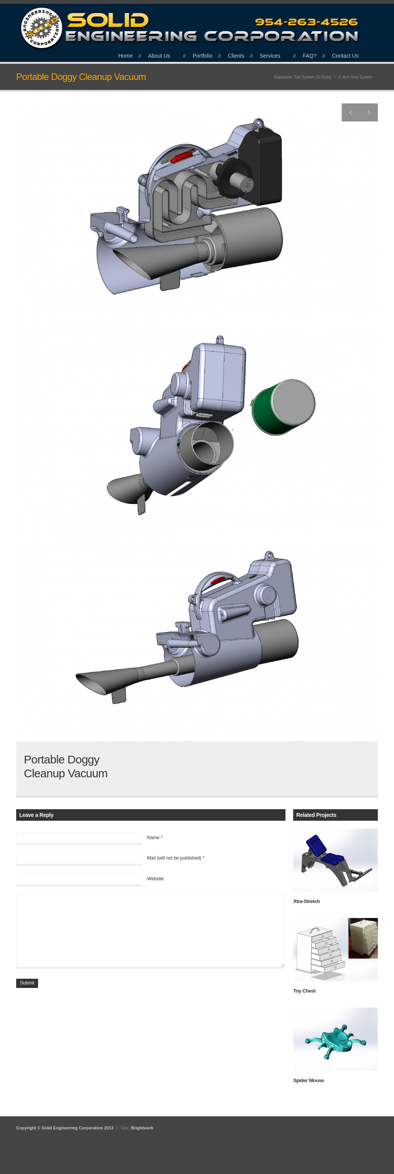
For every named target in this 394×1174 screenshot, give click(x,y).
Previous (351, 112)
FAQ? (310, 56)
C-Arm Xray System (355, 77)
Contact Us (345, 56)
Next (369, 112)
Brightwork (142, 1128)
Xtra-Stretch (306, 901)
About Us (159, 56)
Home (125, 56)
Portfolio (202, 56)
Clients (236, 56)
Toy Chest (304, 991)
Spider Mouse (308, 1080)
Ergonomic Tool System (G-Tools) (303, 77)
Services (270, 56)
